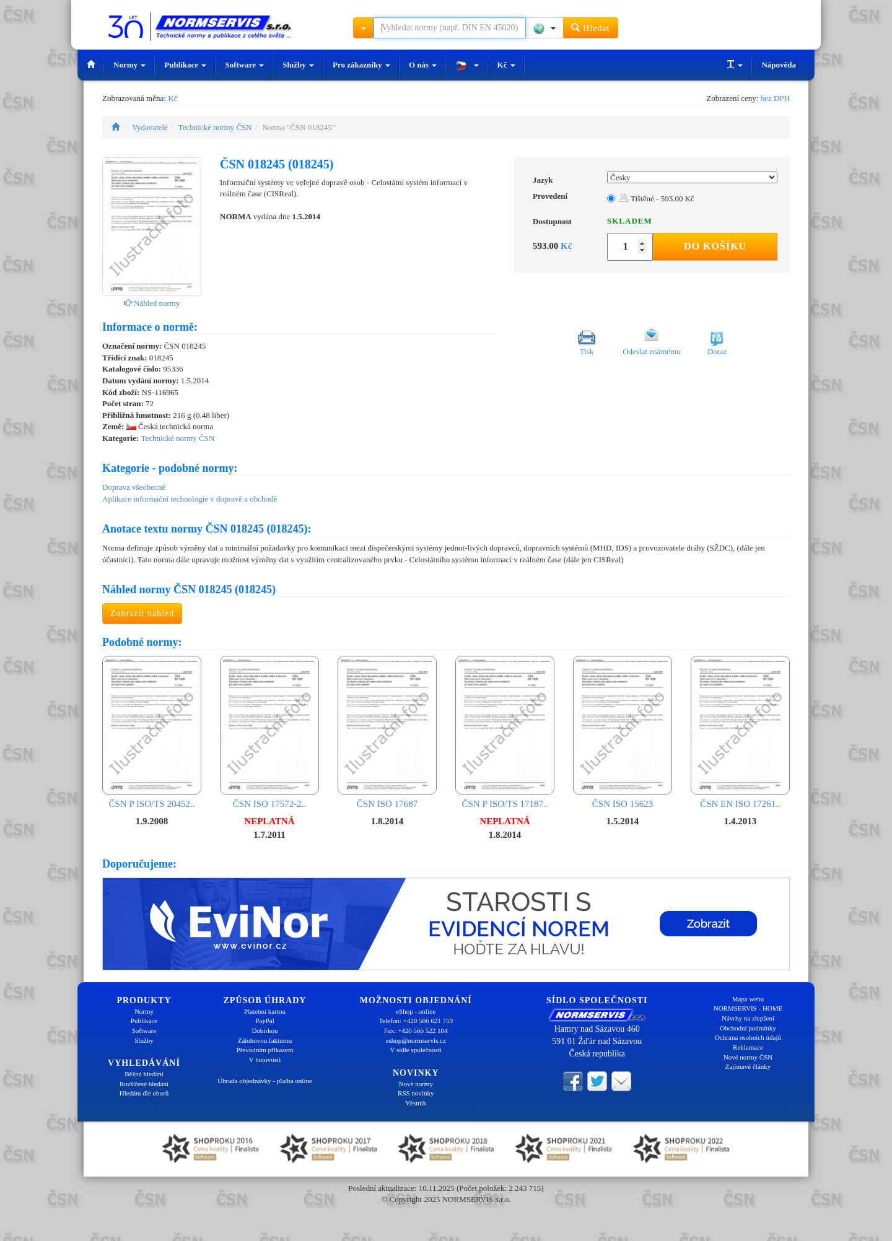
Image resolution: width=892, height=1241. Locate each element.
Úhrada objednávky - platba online (264, 1080)
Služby (298, 64)
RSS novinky (416, 1093)
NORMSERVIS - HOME (748, 1008)
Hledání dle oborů (144, 1093)
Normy (129, 64)
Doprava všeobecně (133, 487)
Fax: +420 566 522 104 (416, 1030)
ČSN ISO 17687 (387, 732)
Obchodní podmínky (748, 1028)
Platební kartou (265, 1011)
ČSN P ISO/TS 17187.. (504, 732)
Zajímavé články (748, 1066)
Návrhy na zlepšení (748, 1018)
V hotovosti (265, 1059)
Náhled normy (152, 303)
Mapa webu (748, 999)
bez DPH (775, 98)
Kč (506, 64)
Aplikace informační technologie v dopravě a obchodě (189, 498)
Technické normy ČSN (215, 127)
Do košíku (715, 246)
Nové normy (416, 1083)
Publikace (185, 64)
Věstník (415, 1103)
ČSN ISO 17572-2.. (269, 732)
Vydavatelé (150, 127)
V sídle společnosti (416, 1049)
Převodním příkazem (265, 1049)
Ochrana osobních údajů (748, 1037)
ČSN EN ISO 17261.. (740, 732)
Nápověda (778, 64)
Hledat (590, 27)
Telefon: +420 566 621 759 (415, 1020)
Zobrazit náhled (142, 613)
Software (244, 64)
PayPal (264, 1020)
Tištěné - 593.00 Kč (656, 198)
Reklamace (748, 1047)
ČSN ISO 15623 (622, 732)
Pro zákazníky (361, 64)
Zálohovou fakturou (265, 1040)
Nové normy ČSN (748, 1057)
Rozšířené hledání (144, 1083)
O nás (423, 64)
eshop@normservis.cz (416, 1040)
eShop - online (415, 1011)
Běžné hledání (144, 1074)
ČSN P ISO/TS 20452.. (151, 732)
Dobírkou (264, 1030)
